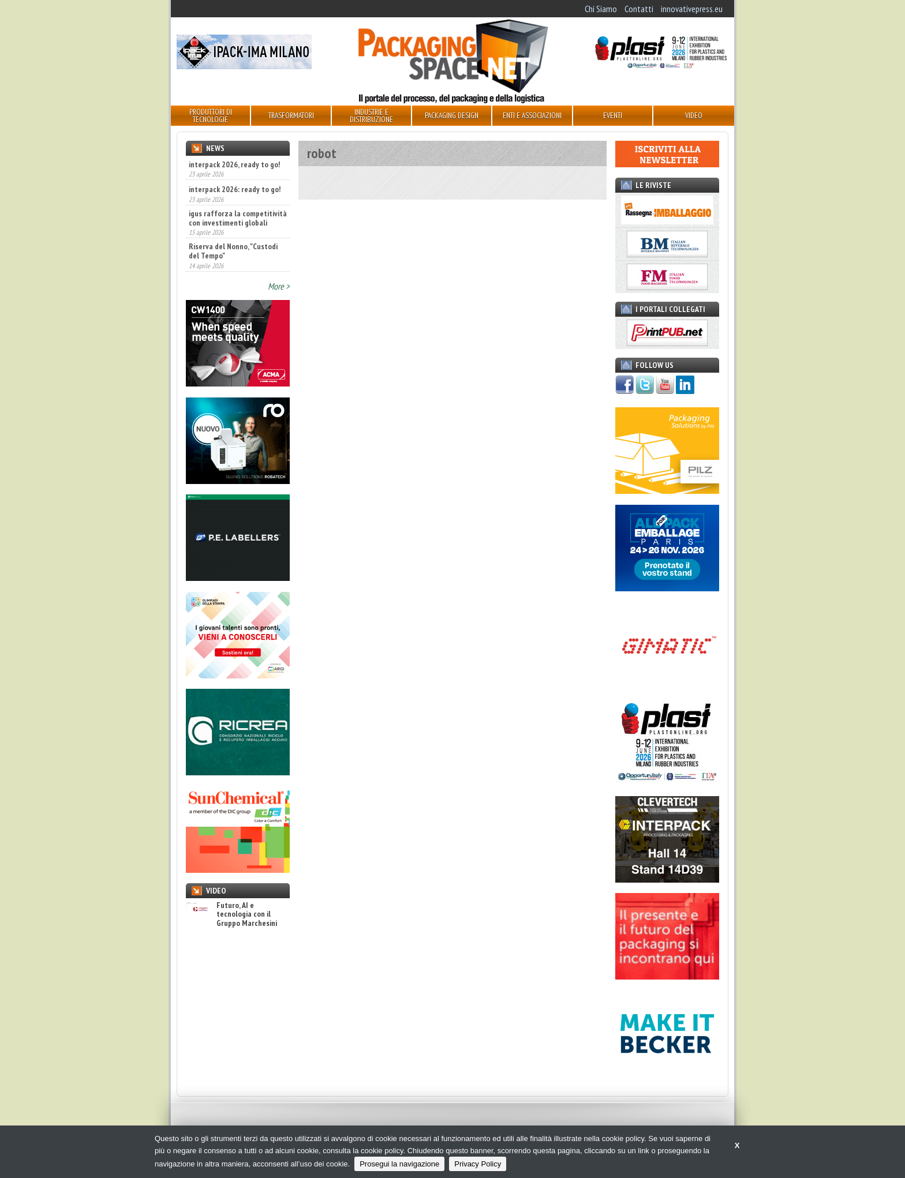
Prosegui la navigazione (399, 1164)
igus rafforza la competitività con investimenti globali (238, 218)
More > (279, 286)
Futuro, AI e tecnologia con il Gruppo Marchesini (231, 914)
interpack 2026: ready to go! (235, 189)
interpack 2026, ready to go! (234, 164)
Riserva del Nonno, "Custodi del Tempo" (233, 251)
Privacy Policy (477, 1164)
